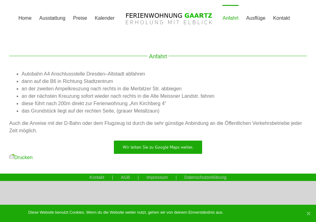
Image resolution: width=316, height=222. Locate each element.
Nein (239, 212)
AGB (125, 177)
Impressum (157, 177)
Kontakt (96, 177)
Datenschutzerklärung (206, 177)
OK (229, 212)
